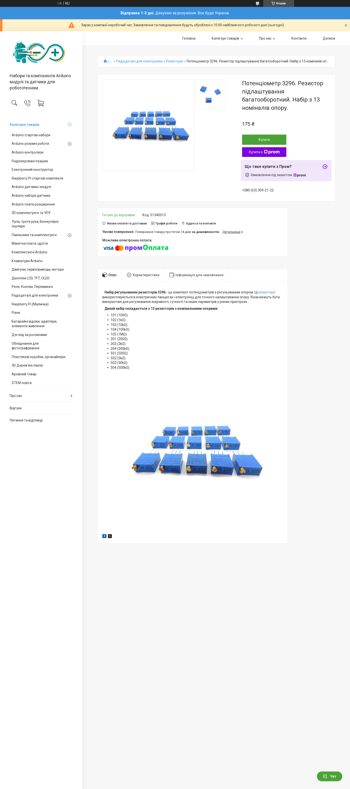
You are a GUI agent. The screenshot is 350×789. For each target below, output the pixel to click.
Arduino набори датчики (31, 195)
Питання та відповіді (26, 420)
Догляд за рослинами (29, 335)
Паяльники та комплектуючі (34, 235)
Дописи (329, 38)
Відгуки (16, 408)
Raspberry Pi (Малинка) (30, 304)
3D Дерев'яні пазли (27, 365)
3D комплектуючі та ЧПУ (31, 213)
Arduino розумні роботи (30, 144)
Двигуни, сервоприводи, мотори (38, 269)
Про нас (16, 396)
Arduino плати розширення (33, 204)
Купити (264, 140)
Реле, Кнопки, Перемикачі (32, 287)
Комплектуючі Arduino (29, 252)
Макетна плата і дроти (30, 243)
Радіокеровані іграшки (30, 161)
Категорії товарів (225, 38)
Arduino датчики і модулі (31, 187)
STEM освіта (22, 383)
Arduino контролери (28, 152)
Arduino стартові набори (31, 135)
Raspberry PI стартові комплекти (37, 178)
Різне (16, 313)
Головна (188, 38)
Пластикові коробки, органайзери (38, 357)
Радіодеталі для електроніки (35, 295)
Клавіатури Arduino (27, 261)
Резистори (174, 61)
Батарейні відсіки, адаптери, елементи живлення (34, 323)
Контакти (298, 38)
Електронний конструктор (32, 170)
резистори (266, 292)
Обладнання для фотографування (25, 346)
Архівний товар (24, 374)
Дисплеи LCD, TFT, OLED (31, 278)
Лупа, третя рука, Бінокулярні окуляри (35, 224)
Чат (329, 776)
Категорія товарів (24, 125)
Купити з (264, 152)
